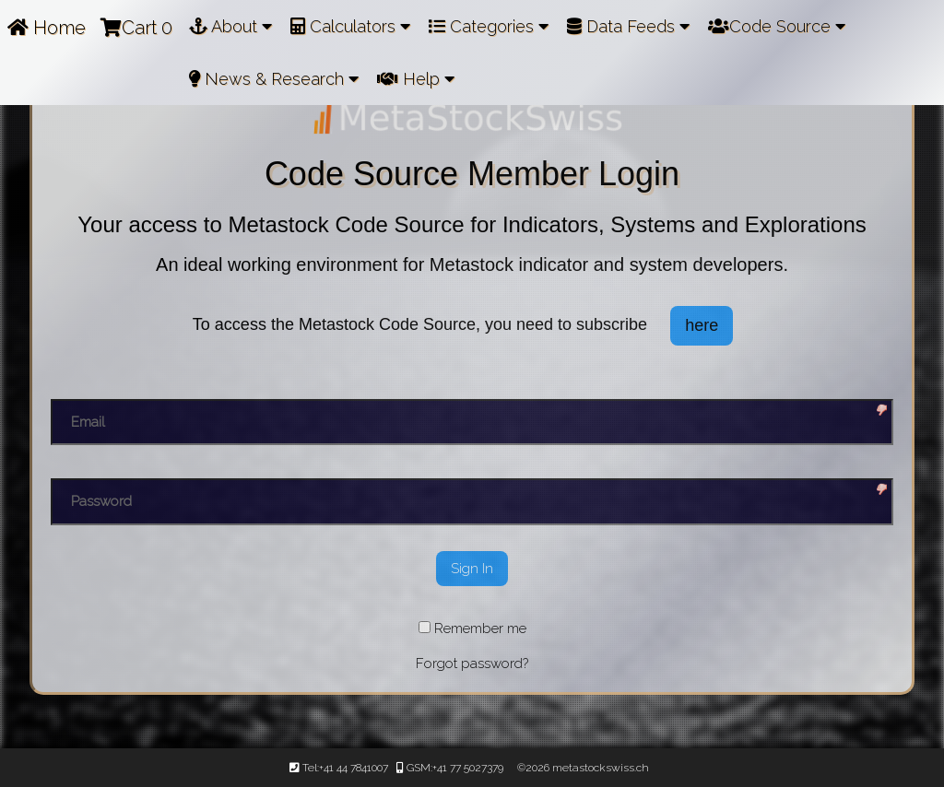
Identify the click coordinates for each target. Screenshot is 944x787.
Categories (489, 26)
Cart (136, 28)
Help (415, 78)
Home (46, 28)
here (701, 325)
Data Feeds (628, 26)
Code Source (776, 26)
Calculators (350, 26)
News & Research (274, 78)
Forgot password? (472, 663)
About (230, 26)
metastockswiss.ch (599, 767)
